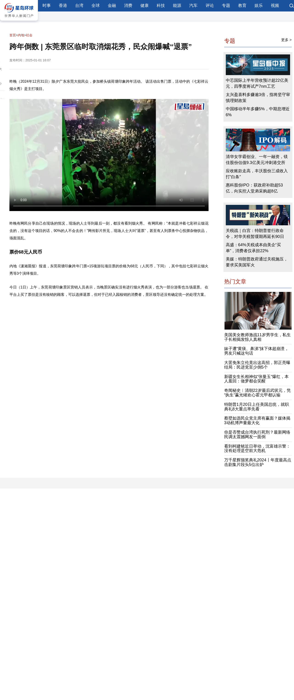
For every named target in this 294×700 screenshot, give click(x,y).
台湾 (79, 5)
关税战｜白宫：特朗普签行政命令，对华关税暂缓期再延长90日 (255, 233)
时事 (46, 5)
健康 (144, 5)
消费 (128, 5)
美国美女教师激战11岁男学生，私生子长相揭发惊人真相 (257, 337)
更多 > (286, 40)
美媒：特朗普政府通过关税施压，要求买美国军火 (257, 262)
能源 (177, 5)
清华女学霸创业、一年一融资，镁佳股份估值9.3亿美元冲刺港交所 (257, 159)
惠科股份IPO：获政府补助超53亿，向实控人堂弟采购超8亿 (254, 188)
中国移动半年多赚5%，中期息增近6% (258, 112)
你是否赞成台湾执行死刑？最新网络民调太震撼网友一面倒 (257, 434)
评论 (210, 5)
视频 (275, 5)
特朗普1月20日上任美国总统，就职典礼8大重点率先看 (256, 406)
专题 (226, 5)
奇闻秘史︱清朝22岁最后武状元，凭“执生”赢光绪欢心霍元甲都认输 (257, 392)
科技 (161, 5)
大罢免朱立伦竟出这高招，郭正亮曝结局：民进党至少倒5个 (257, 365)
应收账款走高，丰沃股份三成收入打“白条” (257, 174)
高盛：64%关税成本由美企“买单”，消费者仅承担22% (253, 248)
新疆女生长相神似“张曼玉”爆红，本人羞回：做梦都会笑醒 (256, 379)
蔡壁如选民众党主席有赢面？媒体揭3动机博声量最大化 (257, 420)
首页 (12, 35)
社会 (29, 35)
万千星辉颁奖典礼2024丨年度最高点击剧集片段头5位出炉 (257, 462)
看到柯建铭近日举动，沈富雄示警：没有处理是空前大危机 (257, 448)
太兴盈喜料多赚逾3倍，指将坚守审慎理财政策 (258, 97)
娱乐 (258, 5)
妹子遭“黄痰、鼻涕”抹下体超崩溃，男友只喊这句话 (256, 351)
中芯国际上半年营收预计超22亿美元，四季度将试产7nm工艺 (257, 83)
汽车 (193, 5)
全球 (95, 5)
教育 (242, 5)
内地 (21, 35)
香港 (63, 5)
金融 (112, 5)
